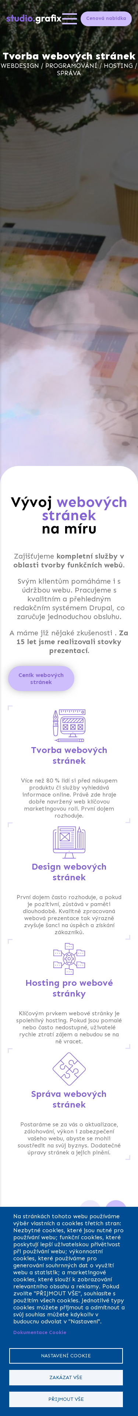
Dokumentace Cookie (39, 1332)
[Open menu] (69, 18)
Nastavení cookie (66, 1356)
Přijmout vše (66, 1399)
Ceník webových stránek (41, 678)
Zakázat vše (65, 1377)
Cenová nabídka (106, 18)
